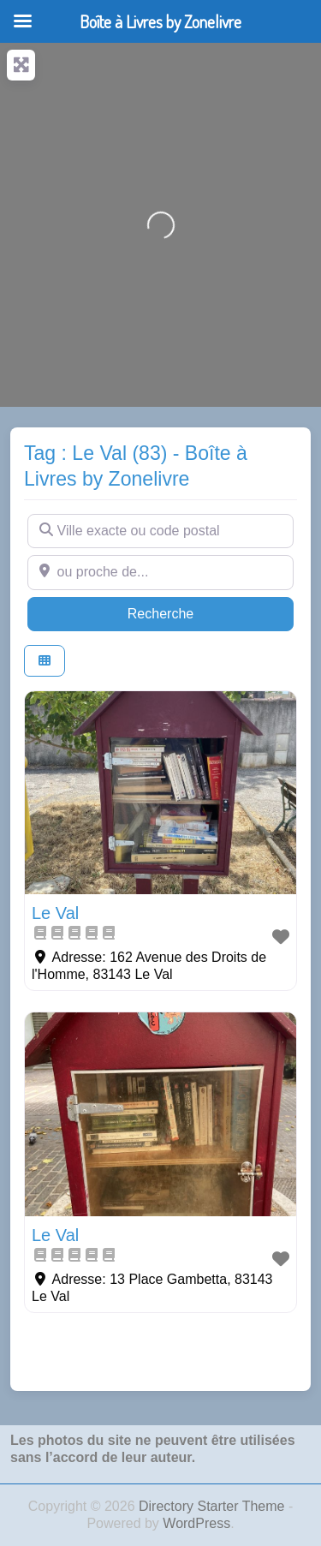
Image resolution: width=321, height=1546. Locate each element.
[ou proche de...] (160, 572)
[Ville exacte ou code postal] (160, 531)
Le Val (55, 913)
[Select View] (44, 661)
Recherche (193, 612)
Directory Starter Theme (213, 1506)
